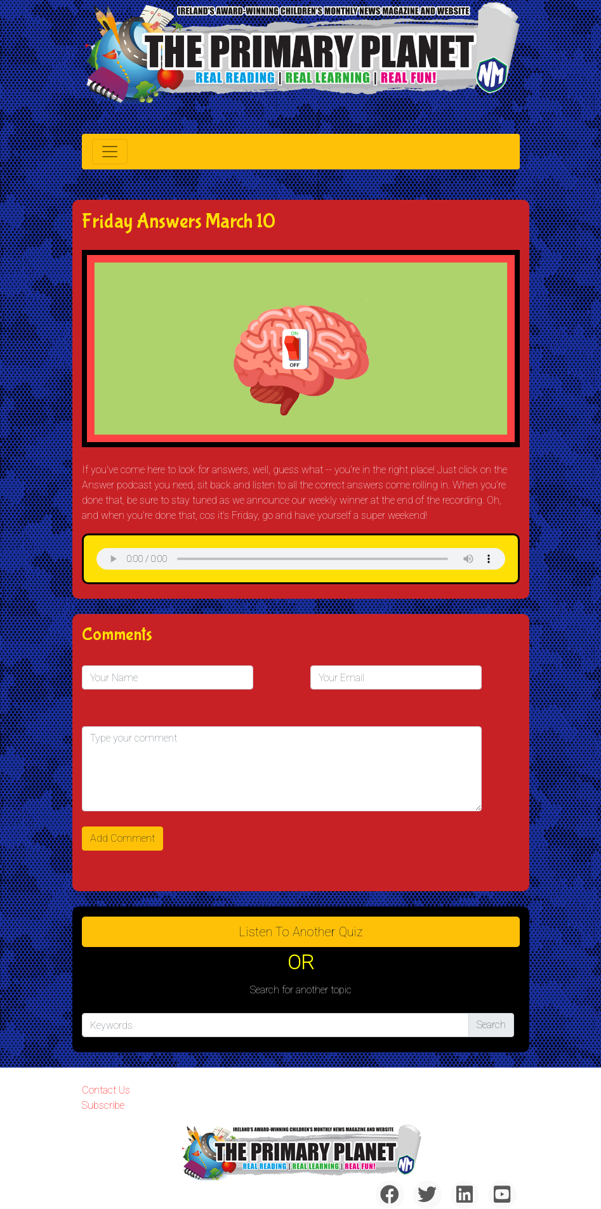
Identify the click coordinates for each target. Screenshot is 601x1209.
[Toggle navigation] (110, 151)
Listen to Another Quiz (301, 931)
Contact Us (106, 1090)
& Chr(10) (301, 558)
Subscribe (103, 1105)
